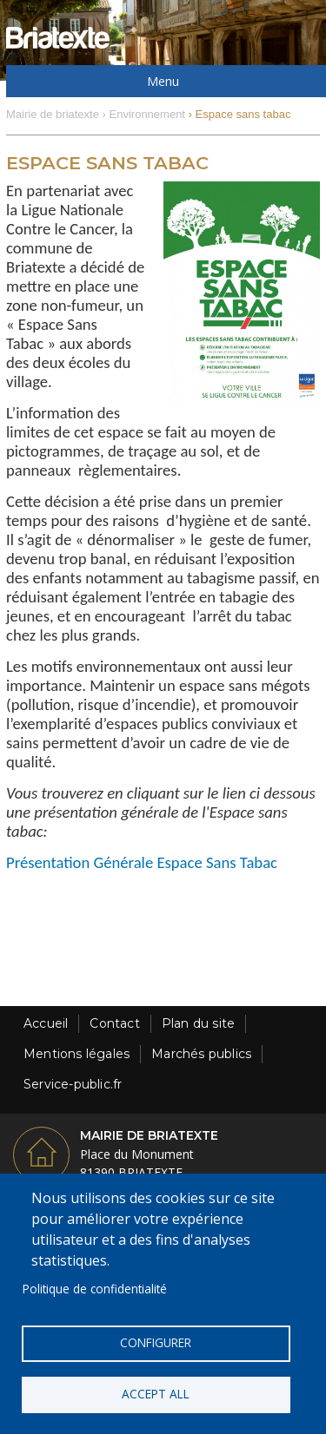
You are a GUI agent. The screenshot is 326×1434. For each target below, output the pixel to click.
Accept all (156, 1393)
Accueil (45, 1023)
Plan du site (198, 1023)
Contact (114, 1023)
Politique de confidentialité (95, 1288)
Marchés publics (201, 1054)
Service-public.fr (72, 1084)
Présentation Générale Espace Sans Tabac (141, 862)
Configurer (155, 1342)
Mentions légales (76, 1054)
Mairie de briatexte (52, 114)
